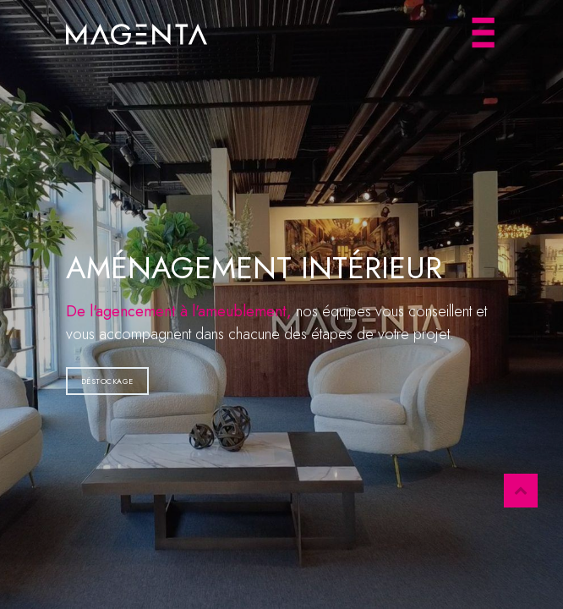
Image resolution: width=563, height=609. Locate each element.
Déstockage (107, 381)
